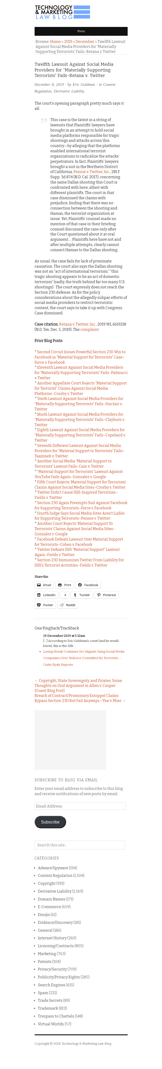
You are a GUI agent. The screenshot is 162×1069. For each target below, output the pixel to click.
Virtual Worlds (51, 1024)
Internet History (52, 938)
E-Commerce (49, 907)
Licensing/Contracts (56, 946)
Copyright (47, 883)
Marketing (47, 953)
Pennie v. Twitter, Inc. (91, 171)
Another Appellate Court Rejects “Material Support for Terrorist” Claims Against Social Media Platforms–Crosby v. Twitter (81, 388)
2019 (68, 41)
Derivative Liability (69, 91)
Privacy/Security (52, 969)
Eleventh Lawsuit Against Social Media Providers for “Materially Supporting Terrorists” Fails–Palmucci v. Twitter (81, 372)
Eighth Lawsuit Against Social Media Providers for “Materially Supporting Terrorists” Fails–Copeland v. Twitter (80, 435)
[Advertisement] (70, 740)
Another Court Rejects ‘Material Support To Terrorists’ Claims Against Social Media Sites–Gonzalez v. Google (75, 528)
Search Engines (51, 985)
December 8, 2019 (49, 84)
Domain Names (51, 899)
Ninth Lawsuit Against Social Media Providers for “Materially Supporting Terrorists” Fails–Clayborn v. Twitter (80, 419)
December (85, 41)
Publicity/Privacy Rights (59, 977)
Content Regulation (55, 875)
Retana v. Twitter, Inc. (77, 324)
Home (55, 41)
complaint (89, 329)
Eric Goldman (84, 84)
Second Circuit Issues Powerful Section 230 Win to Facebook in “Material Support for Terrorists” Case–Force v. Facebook (80, 357)
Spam (43, 993)
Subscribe (50, 822)
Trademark (48, 1008)
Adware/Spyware (53, 868)
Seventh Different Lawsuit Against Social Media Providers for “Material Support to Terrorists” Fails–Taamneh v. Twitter (80, 450)
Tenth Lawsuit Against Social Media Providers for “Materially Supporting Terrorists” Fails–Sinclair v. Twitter (79, 403)
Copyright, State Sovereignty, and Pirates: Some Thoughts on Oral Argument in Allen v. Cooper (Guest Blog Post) (78, 685)
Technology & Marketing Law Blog (86, 1043)
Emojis (44, 914)
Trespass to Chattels (56, 1016)
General (45, 930)
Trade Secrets (50, 1000)
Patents (45, 961)
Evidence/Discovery (55, 922)
